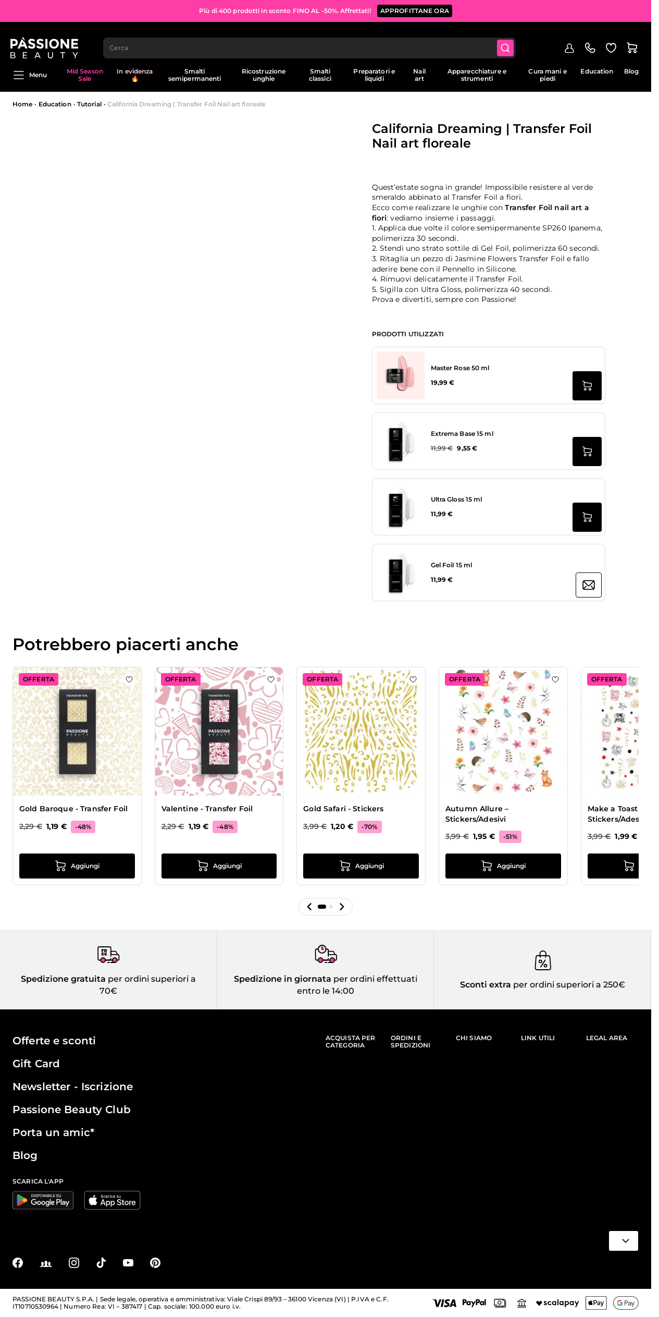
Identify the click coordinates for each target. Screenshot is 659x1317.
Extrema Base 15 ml (462, 433)
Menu (30, 75)
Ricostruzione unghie (264, 74)
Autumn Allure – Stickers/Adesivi (476, 814)
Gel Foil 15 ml (452, 565)
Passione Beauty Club (72, 1109)
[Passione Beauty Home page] (46, 39)
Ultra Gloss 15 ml (456, 499)
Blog (631, 71)
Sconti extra (485, 985)
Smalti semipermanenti (194, 74)
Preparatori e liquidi (374, 74)
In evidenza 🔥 (135, 74)
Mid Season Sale (85, 74)
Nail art (419, 74)
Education (596, 71)
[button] (309, 906)
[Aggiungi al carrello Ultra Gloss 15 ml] (587, 517)
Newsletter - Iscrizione (73, 1086)
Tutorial (89, 104)
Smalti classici (320, 74)
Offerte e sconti (54, 1040)
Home (22, 104)
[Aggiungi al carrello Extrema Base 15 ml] (587, 451)
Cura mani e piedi (547, 74)
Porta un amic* (53, 1132)
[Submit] (508, 39)
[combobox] (312, 39)
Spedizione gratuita (63, 979)
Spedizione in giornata (282, 979)
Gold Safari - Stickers (343, 808)
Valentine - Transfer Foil (207, 808)
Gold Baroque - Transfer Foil (73, 808)
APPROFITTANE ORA (414, 10)
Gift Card (36, 1063)
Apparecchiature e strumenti (476, 74)
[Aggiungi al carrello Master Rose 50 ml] (587, 385)
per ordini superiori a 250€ (568, 985)
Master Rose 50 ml (460, 368)
